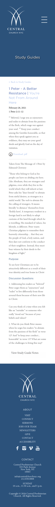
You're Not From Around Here (24, 98)
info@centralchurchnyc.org (28, 476)
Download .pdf (18, 154)
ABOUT (27, 410)
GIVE (27, 434)
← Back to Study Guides (20, 82)
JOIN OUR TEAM (27, 427)
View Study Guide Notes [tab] (24, 353)
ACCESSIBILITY (27, 442)
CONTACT (27, 438)
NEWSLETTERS (27, 430)
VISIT (27, 415)
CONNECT (27, 419)
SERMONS (27, 423)
